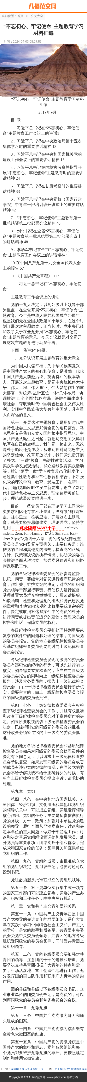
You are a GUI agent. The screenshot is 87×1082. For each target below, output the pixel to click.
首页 (20, 16)
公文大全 (37, 16)
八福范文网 (38, 1077)
